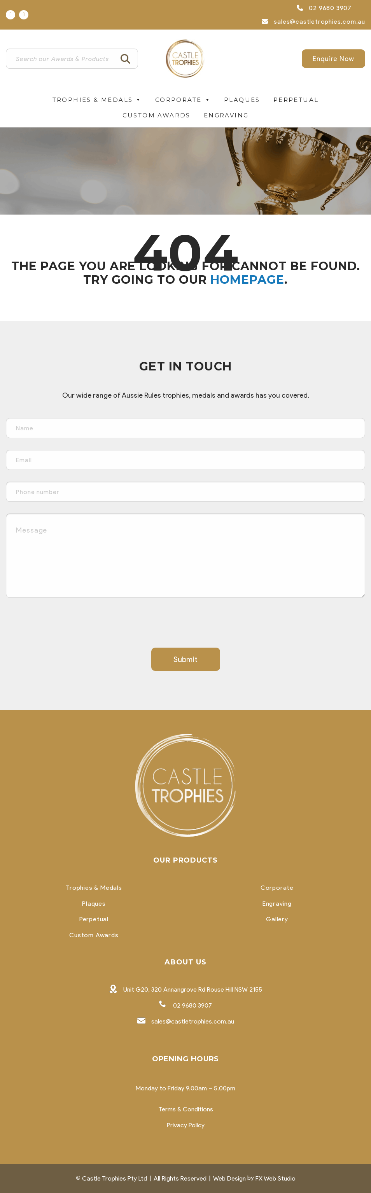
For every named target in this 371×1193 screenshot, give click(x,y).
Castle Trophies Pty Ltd (114, 1178)
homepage (247, 279)
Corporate (183, 100)
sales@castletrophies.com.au (313, 21)
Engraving (226, 115)
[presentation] (65, 625)
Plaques (242, 99)
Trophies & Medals (97, 100)
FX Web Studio (276, 1178)
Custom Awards (156, 115)
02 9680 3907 (324, 8)
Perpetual (296, 99)
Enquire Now (333, 59)
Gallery (277, 919)
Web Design (229, 1178)
